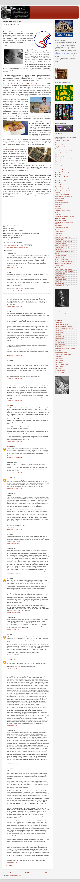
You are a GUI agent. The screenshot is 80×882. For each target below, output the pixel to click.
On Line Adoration (59, 174)
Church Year (58, 163)
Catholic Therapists (60, 231)
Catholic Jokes (58, 204)
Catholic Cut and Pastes (61, 142)
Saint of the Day (59, 171)
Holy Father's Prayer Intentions (62, 188)
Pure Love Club (59, 249)
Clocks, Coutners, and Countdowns (64, 269)
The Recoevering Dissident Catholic (64, 328)
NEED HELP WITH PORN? (62, 140)
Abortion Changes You (60, 169)
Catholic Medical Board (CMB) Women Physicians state (28, 83)
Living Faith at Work (60, 147)
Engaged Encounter (60, 161)
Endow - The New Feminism (62, 176)
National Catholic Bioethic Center (63, 237)
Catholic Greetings (59, 198)
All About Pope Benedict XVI (62, 194)
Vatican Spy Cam (59, 283)
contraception (17, 247)
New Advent (58, 208)
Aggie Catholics (59, 362)
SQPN (56, 212)
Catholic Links (58, 233)
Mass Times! (58, 235)
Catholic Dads (58, 356)
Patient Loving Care (60, 344)
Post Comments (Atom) (16, 875)
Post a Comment (9, 865)
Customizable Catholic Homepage (63, 241)
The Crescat (58, 334)
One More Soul (59, 200)
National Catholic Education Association (65, 216)
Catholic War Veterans (60, 243)
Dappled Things (59, 265)
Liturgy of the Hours (60, 218)
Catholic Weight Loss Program (62, 227)
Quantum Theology (60, 342)
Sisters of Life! (58, 267)
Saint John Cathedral (60, 277)
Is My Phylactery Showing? (61, 352)
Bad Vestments (59, 360)
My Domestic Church (60, 346)
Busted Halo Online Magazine (62, 172)
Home (27, 872)
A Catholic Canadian (60, 370)
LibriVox (57, 178)
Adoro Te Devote (59, 366)
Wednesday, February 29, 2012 (14, 267)
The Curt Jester (59, 332)
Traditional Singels (59, 257)
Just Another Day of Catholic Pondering (65, 348)
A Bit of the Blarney (60, 372)
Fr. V (8, 360)
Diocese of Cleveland (60, 255)
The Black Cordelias (60, 336)
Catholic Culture (59, 239)
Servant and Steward (60, 338)
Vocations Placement (60, 184)
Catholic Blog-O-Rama (60, 279)
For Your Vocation (59, 144)
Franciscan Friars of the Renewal (63, 263)
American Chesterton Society (62, 153)
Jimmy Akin (58, 350)
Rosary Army (58, 214)
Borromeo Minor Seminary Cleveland (64, 159)
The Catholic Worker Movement (63, 210)
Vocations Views (59, 317)
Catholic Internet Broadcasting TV (63, 196)
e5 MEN (57, 229)
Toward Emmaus (59, 322)
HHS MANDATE (25, 247)
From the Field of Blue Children (63, 354)
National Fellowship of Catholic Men (64, 151)
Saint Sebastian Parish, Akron (62, 157)
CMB (13, 139)
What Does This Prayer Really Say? (64, 315)
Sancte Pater (58, 340)
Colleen (9, 405)
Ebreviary (57, 206)
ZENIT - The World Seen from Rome (64, 271)
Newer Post (7, 872)
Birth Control (10, 247)
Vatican (57, 253)
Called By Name (59, 358)
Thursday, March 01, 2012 (13, 543)
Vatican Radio (58, 225)
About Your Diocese (60, 167)
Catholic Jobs (58, 281)
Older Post (47, 872)
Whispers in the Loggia (60, 313)
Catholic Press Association (61, 202)
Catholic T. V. (58, 182)
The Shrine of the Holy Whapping (63, 326)
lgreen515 (9, 446)
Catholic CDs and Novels (61, 186)
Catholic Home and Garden (62, 180)
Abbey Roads (58, 368)
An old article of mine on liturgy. (63, 259)
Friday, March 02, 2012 (12, 668)
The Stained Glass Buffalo (61, 324)
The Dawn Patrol (59, 330)
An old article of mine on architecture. (64, 261)
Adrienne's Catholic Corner (61, 364)
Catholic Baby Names (60, 220)
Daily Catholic (58, 155)
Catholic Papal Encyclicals (61, 285)
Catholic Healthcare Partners (62, 247)
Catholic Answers (59, 275)
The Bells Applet (59, 165)
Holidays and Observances (61, 245)
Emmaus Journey (59, 149)
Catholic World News (60, 273)
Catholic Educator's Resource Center (64, 251)
